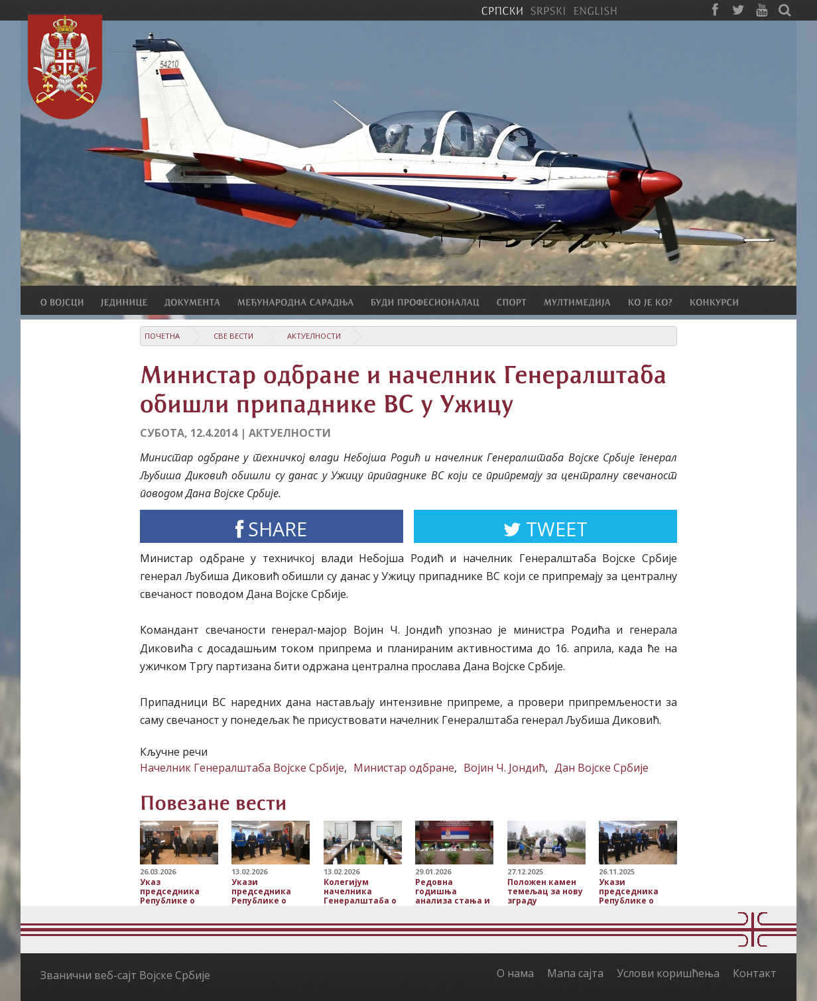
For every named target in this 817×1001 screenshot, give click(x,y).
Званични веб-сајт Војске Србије (125, 975)
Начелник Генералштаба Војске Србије (242, 767)
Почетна (162, 336)
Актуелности (314, 336)
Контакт (755, 973)
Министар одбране (403, 767)
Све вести (233, 336)
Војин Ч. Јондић (504, 767)
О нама (515, 973)
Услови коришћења (668, 973)
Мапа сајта (575, 973)
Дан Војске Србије (601, 767)
